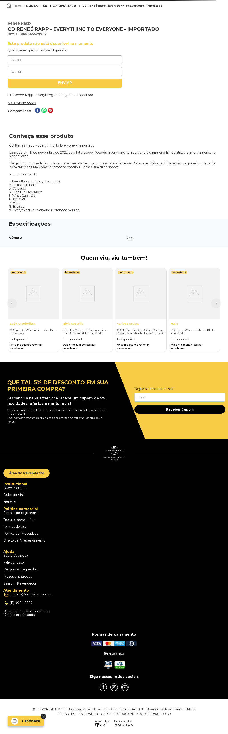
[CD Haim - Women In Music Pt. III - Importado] (194, 310)
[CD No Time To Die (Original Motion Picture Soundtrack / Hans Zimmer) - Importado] (140, 310)
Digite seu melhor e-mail (153, 389)
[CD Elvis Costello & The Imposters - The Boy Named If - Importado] (87, 310)
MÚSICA (32, 6)
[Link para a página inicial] (14, 6)
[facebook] (37, 111)
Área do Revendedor (26, 473)
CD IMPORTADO (64, 6)
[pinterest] (50, 111)
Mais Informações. (22, 103)
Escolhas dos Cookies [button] (21, 548)
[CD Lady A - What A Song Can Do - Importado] (33, 310)
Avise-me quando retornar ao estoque (26, 346)
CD (45, 6)
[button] (12, 303)
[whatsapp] (44, 111)
